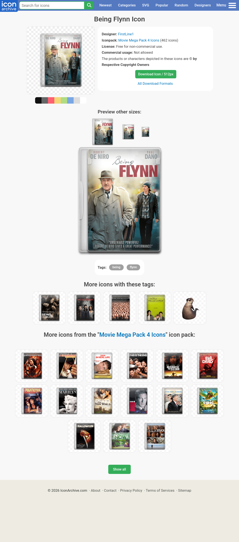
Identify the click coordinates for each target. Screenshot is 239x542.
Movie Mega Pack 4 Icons (138, 40)
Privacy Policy (131, 490)
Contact (110, 490)
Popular (162, 5)
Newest (105, 5)
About (95, 490)
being (116, 267)
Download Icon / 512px (155, 74)
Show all (119, 469)
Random (181, 5)
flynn (133, 267)
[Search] (89, 5)
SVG (145, 5)
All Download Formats (155, 83)
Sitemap (184, 490)
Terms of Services (160, 490)
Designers (202, 5)
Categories (127, 5)
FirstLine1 (126, 34)
